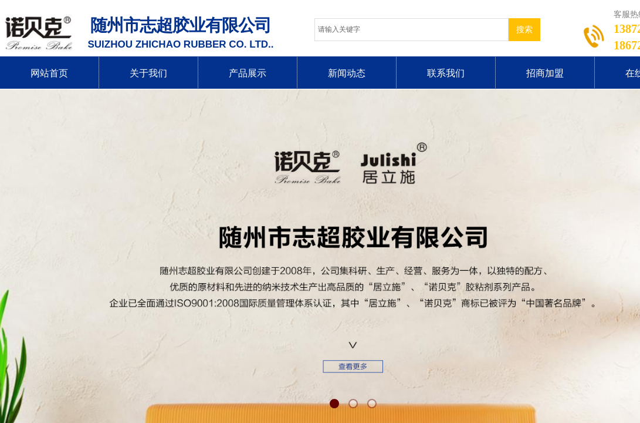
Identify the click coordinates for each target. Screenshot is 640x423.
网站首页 (49, 73)
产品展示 (247, 73)
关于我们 (148, 73)
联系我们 (446, 73)
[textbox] (411, 29)
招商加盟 (545, 73)
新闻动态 (346, 73)
